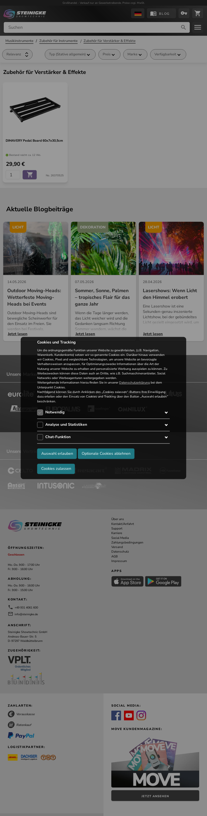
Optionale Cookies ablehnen (106, 453)
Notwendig (54, 412)
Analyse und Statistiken (66, 424)
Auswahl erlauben (57, 453)
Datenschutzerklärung (134, 383)
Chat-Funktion (58, 436)
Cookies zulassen (56, 468)
